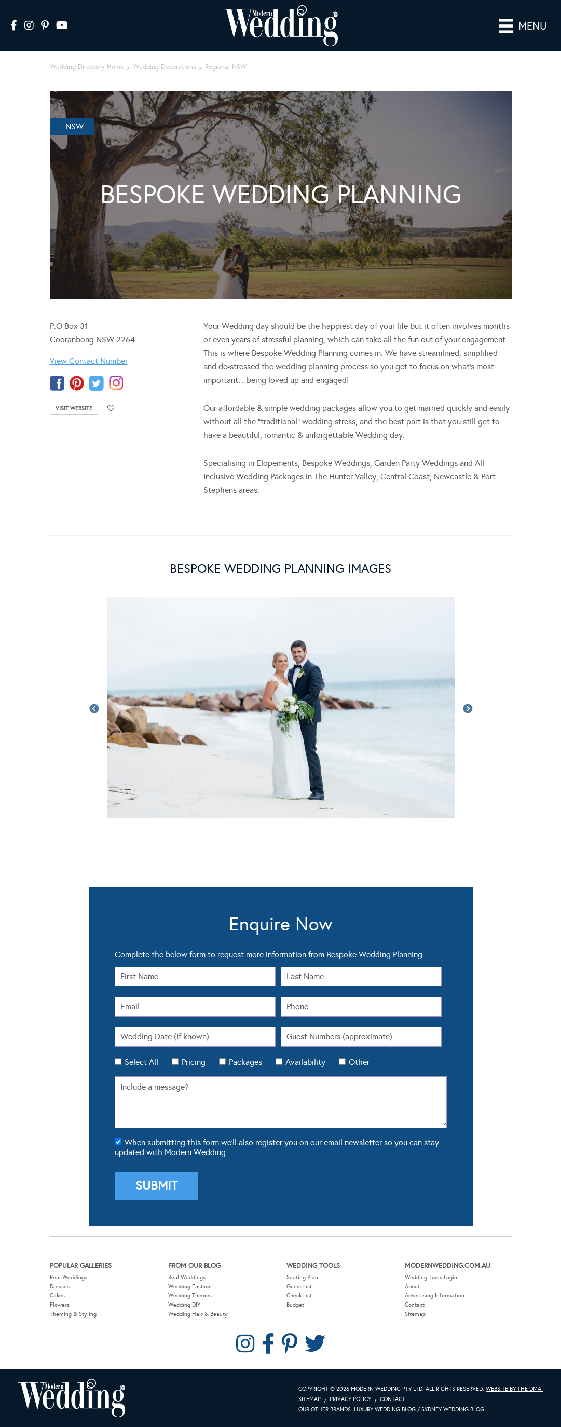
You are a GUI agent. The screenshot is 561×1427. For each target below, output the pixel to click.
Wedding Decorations (164, 67)
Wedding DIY (184, 1304)
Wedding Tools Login (431, 1277)
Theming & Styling (73, 1314)
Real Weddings (68, 1277)
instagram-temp (116, 383)
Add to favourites (111, 408)
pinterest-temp (77, 383)
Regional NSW (226, 67)
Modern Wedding (71, 1398)
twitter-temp (96, 383)
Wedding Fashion (190, 1286)
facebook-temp (57, 383)
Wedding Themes (190, 1295)
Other (359, 1062)
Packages (245, 1062)
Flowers (60, 1304)
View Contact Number (89, 361)
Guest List (299, 1286)
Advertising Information (434, 1295)
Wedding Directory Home (87, 67)
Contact (415, 1304)
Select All (141, 1062)
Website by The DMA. (514, 1388)
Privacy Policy (350, 1399)
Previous (94, 709)
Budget (295, 1304)
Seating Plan (302, 1277)
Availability (305, 1062)
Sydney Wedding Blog (452, 1409)
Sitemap (415, 1314)
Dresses (60, 1286)
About (412, 1286)
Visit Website (74, 408)
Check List (299, 1295)
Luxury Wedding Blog (385, 1409)
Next (467, 709)
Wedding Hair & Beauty (198, 1314)
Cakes (57, 1295)
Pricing (194, 1062)
